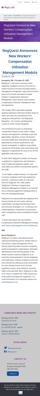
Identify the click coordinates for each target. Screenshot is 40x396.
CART (34, 2)
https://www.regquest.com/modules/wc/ (22, 225)
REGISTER (27, 2)
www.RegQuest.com (10, 282)
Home (5, 15)
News (10, 15)
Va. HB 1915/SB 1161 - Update (12, 327)
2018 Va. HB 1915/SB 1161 (11, 334)
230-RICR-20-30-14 (9, 321)
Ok (20, 393)
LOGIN (20, 2)
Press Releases (17, 15)
